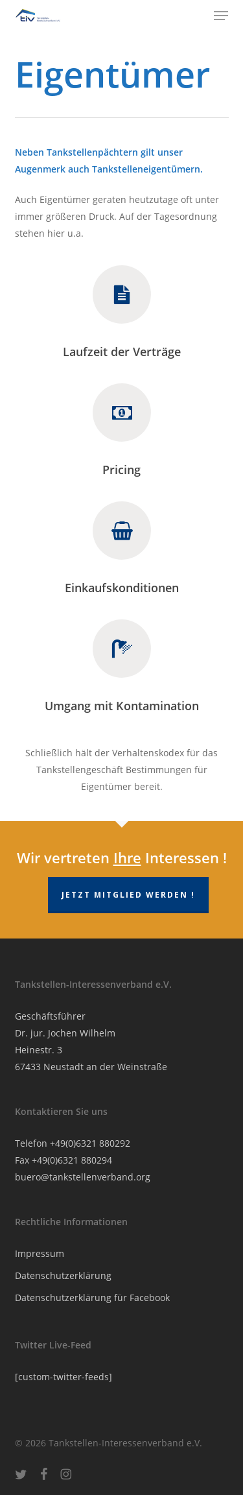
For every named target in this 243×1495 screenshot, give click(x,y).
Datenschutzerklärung (63, 1275)
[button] (221, 15)
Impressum (39, 1253)
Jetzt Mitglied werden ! (128, 894)
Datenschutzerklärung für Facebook (92, 1297)
